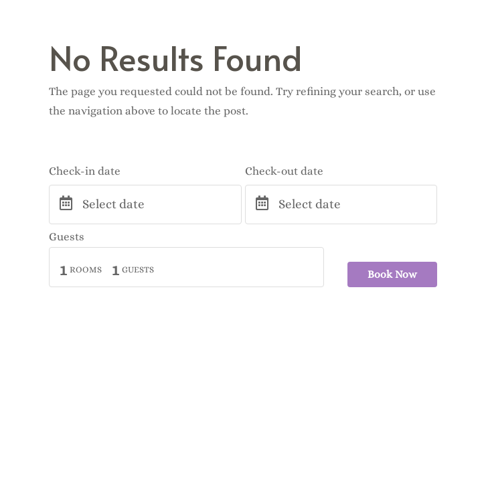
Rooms (86, 269)
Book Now (392, 274)
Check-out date (284, 171)
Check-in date (84, 171)
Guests (66, 236)
